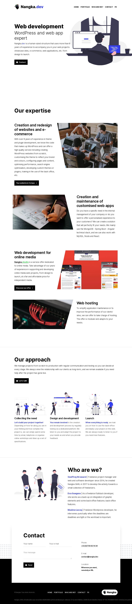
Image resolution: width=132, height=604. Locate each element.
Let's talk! (21, 381)
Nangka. (21, 262)
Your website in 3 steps (26, 183)
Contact (21, 62)
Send (28, 565)
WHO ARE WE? (97, 7)
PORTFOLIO (85, 7)
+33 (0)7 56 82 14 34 (89, 546)
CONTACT (109, 7)
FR (116, 7)
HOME (76, 7)
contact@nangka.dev (89, 557)
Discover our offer (24, 288)
